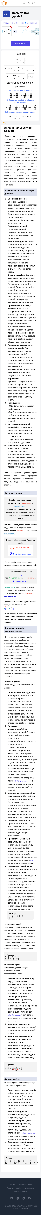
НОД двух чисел (21, 781)
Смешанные (31, 23)
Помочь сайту (20, 1192)
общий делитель (14, 1015)
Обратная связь (26, 1185)
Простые (19, 23)
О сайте (11, 1185)
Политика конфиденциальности (20, 1188)
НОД (32, 860)
